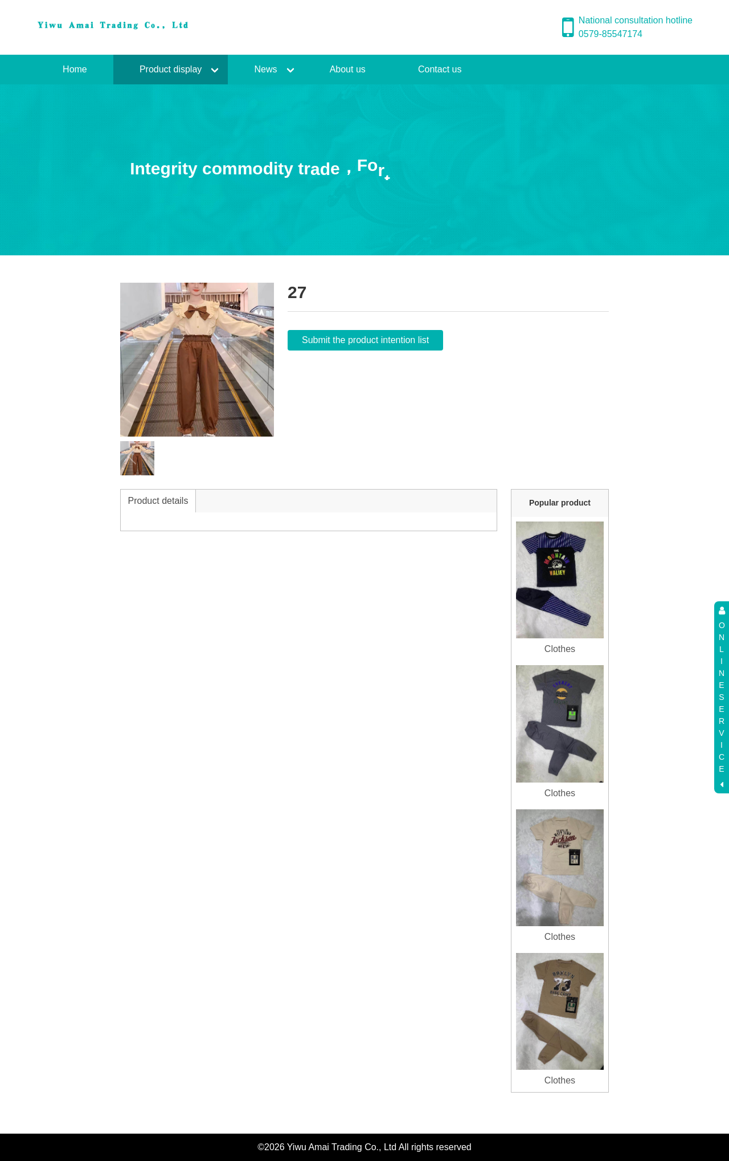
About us (348, 69)
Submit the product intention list (365, 340)
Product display (171, 69)
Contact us (439, 69)
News (265, 69)
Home (75, 69)
